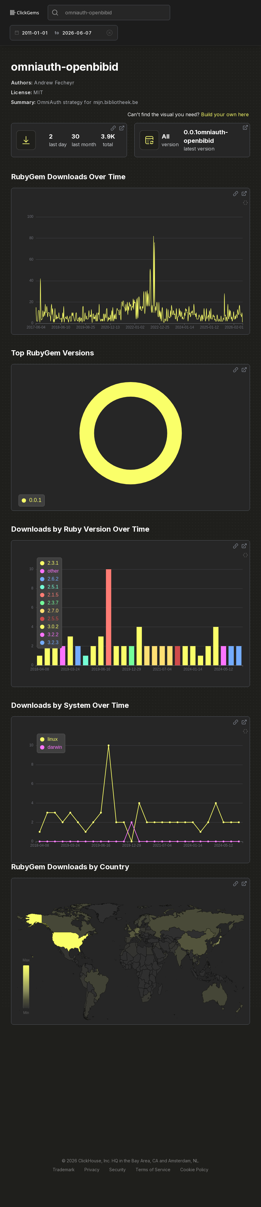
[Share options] (113, 128)
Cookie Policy (194, 1169)
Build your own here (225, 114)
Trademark (64, 1169)
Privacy (91, 1169)
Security (117, 1169)
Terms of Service (153, 1169)
